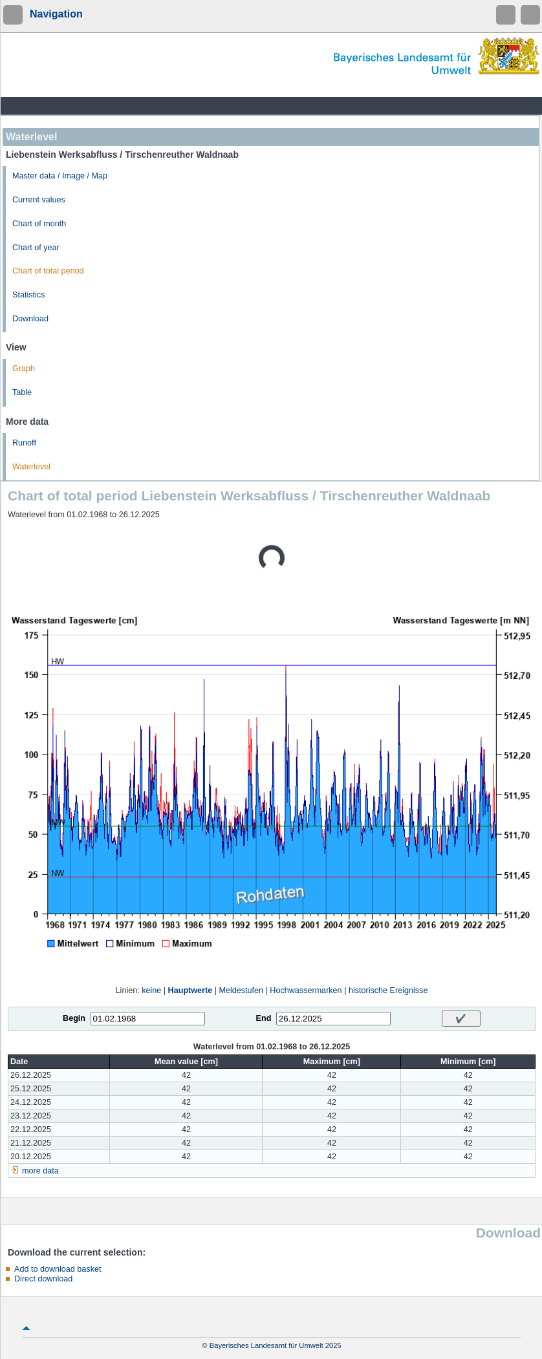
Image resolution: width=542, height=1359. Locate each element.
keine (151, 990)
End (264, 1018)
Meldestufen (241, 990)
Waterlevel (31, 466)
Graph (23, 368)
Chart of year (36, 247)
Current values (38, 199)
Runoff (24, 442)
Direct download (43, 1278)
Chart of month (39, 223)
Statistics (28, 294)
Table (22, 392)
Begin (74, 1018)
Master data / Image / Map (59, 175)
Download (30, 318)
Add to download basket (57, 1269)
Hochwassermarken (305, 990)
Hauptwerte (190, 990)
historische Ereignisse (388, 990)
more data (40, 1170)
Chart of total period (48, 270)
